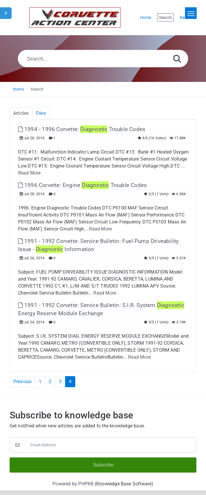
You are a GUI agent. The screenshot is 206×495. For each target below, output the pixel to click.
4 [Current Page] (70, 381)
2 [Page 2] (50, 381)
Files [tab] (41, 113)
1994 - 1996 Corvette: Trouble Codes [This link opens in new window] (82, 129)
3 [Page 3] (60, 381)
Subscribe (103, 465)
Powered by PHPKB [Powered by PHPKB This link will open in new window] (73, 484)
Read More (29, 173)
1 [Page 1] (40, 381)
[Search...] (103, 58)
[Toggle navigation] (191, 13)
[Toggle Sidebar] (6, 13)
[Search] (177, 58)
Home (18, 89)
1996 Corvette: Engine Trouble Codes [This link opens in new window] (82, 185)
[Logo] (75, 17)
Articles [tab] (21, 113)
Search (37, 89)
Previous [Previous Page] (22, 381)
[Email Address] (103, 445)
